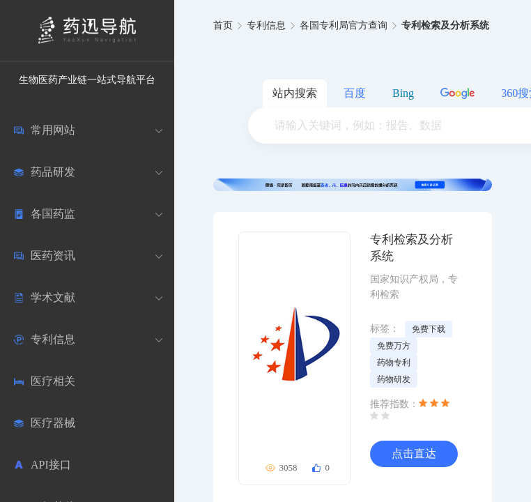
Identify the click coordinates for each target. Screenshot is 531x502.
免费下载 (428, 329)
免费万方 (393, 346)
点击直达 (414, 453)
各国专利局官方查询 (343, 25)
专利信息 (266, 25)
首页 (223, 25)
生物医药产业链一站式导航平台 (87, 80)
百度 (355, 93)
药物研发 (393, 379)
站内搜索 (294, 93)
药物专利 (393, 362)
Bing (403, 93)
